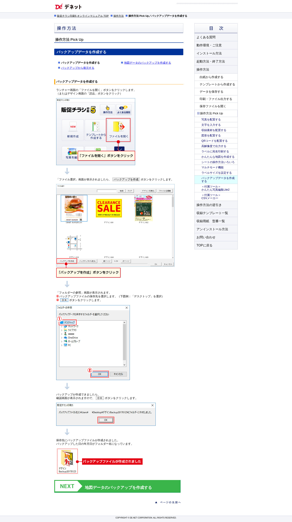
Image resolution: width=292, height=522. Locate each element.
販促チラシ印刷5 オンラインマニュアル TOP (83, 15)
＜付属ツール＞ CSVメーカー (211, 196)
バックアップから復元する (77, 67)
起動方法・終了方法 (211, 61)
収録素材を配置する (213, 130)
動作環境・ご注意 (209, 45)
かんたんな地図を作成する (218, 156)
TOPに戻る (204, 245)
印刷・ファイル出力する (216, 99)
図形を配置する (211, 135)
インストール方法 (209, 53)
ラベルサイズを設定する (216, 172)
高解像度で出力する (213, 146)
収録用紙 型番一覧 (211, 221)
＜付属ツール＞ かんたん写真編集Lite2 (215, 188)
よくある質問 (206, 37)
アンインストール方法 (212, 229)
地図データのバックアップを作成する (147, 62)
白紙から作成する (211, 77)
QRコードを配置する (214, 140)
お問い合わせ (206, 237)
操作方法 (118, 15)
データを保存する (211, 91)
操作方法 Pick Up (210, 113)
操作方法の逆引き (209, 205)
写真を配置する (211, 119)
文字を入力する (211, 124)
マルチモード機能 (212, 167)
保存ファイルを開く (213, 106)
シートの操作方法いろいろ (218, 162)
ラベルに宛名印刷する (215, 151)
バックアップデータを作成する (218, 179)
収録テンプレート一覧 (212, 213)
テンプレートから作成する (217, 84)
